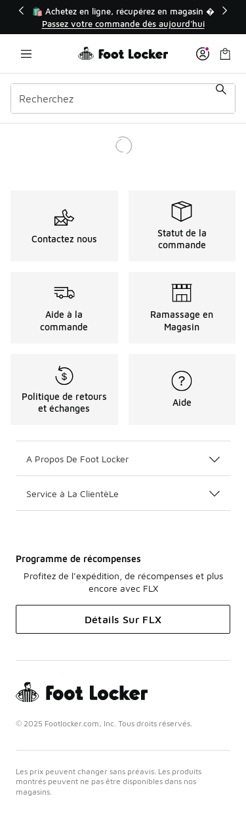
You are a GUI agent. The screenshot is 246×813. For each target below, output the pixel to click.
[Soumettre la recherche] (221, 98)
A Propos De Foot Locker (123, 458)
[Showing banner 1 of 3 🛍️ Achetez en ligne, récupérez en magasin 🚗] (123, 17)
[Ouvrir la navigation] (26, 53)
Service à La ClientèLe (123, 493)
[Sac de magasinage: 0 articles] (225, 53)
